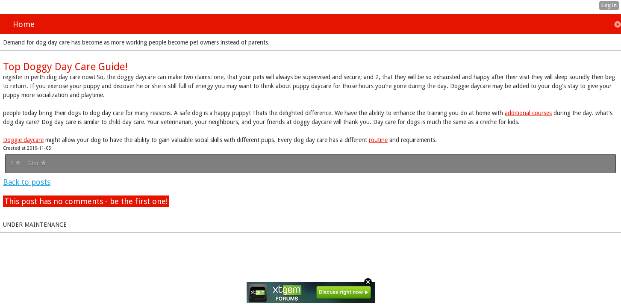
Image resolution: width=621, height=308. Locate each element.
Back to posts (26, 182)
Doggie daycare (23, 139)
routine (378, 139)
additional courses (528, 113)
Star (36, 163)
